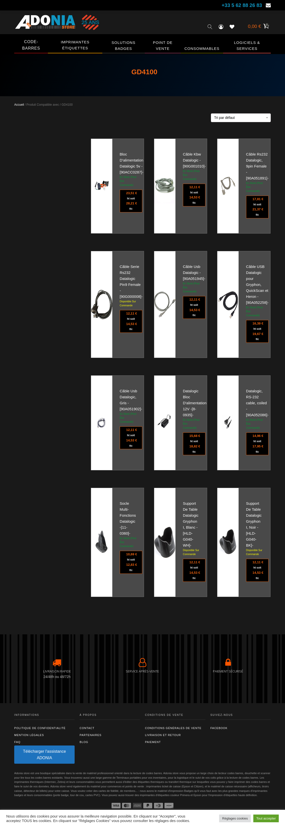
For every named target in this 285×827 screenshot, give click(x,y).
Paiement (153, 742)
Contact (87, 728)
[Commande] (241, 117)
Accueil (19, 104)
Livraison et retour (163, 735)
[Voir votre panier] (258, 27)
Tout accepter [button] (266, 818)
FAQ (17, 742)
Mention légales (29, 735)
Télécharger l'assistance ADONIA (44, 754)
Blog (84, 742)
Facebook (219, 728)
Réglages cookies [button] (235, 818)
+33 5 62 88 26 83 (242, 5)
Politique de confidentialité (40, 728)
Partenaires (91, 735)
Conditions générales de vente (173, 728)
